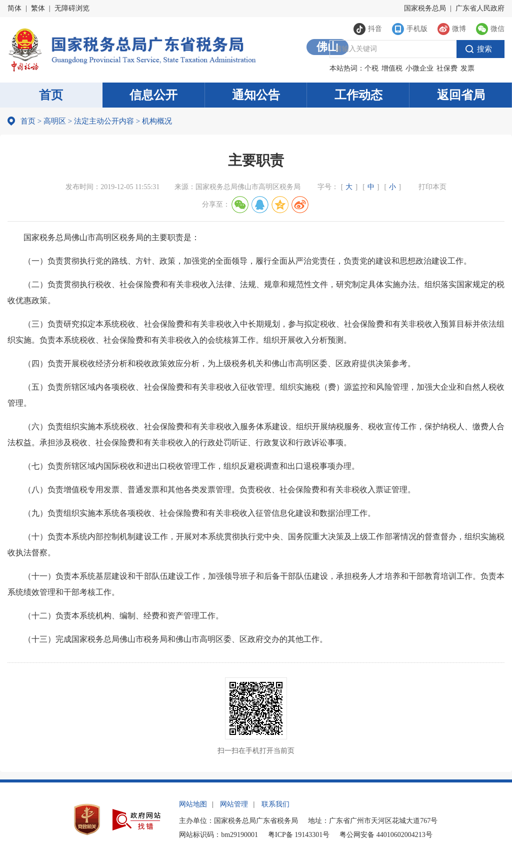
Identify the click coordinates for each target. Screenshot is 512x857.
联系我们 (276, 804)
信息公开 (154, 95)
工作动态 (358, 95)
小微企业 (420, 68)
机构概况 (154, 121)
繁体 (38, 8)
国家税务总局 (425, 8)
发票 (467, 68)
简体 (15, 8)
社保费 (447, 68)
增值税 (392, 68)
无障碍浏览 (72, 8)
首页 (51, 95)
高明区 (55, 121)
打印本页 (432, 187)
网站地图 (193, 804)
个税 (371, 68)
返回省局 (461, 95)
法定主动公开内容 (104, 121)
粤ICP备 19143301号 (299, 834)
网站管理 (234, 804)
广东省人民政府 (480, 8)
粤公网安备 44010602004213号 (386, 834)
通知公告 (256, 95)
